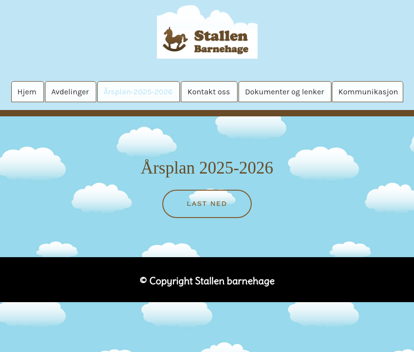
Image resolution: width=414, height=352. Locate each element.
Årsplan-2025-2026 (138, 91)
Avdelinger (70, 91)
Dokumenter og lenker (284, 91)
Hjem (27, 91)
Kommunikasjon (368, 91)
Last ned (207, 203)
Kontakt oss (208, 91)
